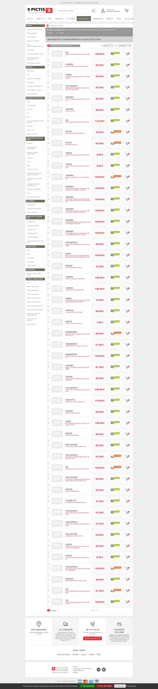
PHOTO (30, 19)
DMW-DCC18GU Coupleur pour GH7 (76, 345)
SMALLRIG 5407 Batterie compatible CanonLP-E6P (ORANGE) (78, 88)
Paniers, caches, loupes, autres (34, 273)
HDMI (28, 253)
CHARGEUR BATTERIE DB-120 (75, 133)
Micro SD (29, 109)
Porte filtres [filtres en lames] (35, 53)
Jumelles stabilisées (33, 236)
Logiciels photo (31, 204)
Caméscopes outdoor (63, 654)
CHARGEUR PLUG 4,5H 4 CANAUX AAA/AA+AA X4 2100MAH (77, 546)
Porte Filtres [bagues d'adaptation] (33, 58)
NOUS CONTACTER (92, 638)
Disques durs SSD (32, 133)
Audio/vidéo (30, 257)
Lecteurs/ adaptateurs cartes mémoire (35, 121)
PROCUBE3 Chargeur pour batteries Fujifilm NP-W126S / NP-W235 (78, 222)
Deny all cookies (104, 686)
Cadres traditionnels (33, 290)
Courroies (30, 143)
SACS (49, 19)
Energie (61, 25)
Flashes (83, 654)
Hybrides (91, 654)
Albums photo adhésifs (33, 301)
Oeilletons (30, 157)
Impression (96, 19)
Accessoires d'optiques (33, 196)
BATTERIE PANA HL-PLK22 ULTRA (76, 580)
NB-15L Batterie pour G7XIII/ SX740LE (77, 66)
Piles (28, 74)
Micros (29, 165)
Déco (28, 282)
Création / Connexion (113, 11)
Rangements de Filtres (33, 62)
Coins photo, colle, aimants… (32, 319)
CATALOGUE (78, 3)
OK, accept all (87, 686)
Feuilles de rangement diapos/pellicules (33, 313)
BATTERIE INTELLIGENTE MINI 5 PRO (77, 122)
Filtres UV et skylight (33, 40)
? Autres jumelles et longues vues (35, 241)
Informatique (30, 261)
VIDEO (116, 19)
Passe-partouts (31, 324)
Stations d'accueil (32, 93)
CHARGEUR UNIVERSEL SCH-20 (76, 502)
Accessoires (83, 19)
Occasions (126, 19)
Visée (28, 161)
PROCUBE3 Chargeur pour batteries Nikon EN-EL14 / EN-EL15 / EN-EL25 (78, 211)
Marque (61, 32)
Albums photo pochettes (34, 297)
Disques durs (31, 129)
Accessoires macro (32, 169)
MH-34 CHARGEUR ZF (72, 491)
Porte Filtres (30, 49)
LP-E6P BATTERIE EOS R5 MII (75, 289)
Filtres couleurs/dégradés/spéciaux (35, 45)
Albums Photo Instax (33, 286)
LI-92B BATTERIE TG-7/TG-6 (74, 535)
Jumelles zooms (31, 229)
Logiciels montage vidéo (34, 208)
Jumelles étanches (32, 233)
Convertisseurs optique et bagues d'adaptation (34, 173)
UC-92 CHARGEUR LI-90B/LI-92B (76, 446)
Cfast (28, 101)
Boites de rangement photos (35, 309)
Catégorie (50, 32)
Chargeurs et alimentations (35, 86)
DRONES (107, 19)
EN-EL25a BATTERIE (72, 435)
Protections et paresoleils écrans (34, 178)
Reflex (99, 654)
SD (28, 113)
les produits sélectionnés (61, 45)
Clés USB (30, 126)
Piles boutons (31, 70)
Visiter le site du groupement (60, 672)
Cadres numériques (32, 294)
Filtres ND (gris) (31, 36)
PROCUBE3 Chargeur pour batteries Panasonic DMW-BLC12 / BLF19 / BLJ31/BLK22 (78, 200)
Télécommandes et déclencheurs (32, 152)
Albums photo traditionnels (34, 305)
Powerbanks (30, 82)
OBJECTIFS (40, 19)
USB (28, 250)
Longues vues (31, 221)
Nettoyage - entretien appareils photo (33, 184)
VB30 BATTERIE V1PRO (73, 412)
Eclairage (70, 19)
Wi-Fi (28, 193)
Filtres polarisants (32, 33)
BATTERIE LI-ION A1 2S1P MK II (75, 401)
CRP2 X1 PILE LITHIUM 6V (74, 323)
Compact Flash (31, 105)
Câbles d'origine (31, 265)
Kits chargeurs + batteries (34, 89)
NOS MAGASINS (38, 629)
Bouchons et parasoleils (34, 189)
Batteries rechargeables (34, 78)
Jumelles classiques (33, 225)
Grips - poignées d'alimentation (32, 147)
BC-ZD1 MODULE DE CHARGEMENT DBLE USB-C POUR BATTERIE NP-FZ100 (78, 256)
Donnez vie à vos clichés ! (91, 3)
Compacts (76, 654)
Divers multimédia (32, 212)
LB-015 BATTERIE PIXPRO (74, 267)
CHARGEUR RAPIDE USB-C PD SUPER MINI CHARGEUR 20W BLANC (78, 300)
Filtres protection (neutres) (34, 29)
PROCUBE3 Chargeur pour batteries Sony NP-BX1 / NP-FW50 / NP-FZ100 (78, 189)
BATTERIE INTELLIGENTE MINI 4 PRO (77, 468)
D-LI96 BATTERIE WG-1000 (74, 312)
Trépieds (59, 19)
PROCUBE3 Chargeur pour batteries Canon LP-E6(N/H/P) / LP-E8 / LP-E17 (78, 233)
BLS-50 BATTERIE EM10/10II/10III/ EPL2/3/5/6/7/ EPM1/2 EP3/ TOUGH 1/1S (78, 479)
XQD (28, 116)
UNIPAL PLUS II (70, 111)
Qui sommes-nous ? (66, 3)
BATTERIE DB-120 (71, 144)
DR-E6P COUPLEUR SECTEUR (75, 278)
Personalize (120, 686)
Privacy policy (131, 686)
